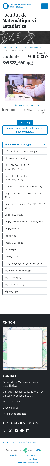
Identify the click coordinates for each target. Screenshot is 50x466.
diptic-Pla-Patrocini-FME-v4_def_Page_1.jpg (17, 167)
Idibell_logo (10, 235)
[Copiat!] (46, 56)
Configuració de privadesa (27, 463)
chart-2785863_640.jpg (16, 158)
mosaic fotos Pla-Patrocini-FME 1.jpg (23, 186)
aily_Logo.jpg (11, 291)
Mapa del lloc (15, 455)
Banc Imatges (35, 47)
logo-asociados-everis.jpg (18, 270)
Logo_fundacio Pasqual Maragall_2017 (24, 221)
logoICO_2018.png (14, 242)
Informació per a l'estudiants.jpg (21, 151)
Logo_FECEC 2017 (14, 215)
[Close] (44, 6)
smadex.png (11, 249)
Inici (4, 47)
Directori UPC (10, 407)
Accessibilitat (32, 455)
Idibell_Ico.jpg (11, 256)
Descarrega (25, 122)
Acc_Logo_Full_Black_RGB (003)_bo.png (24, 263)
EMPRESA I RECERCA (18, 47)
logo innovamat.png (14, 284)
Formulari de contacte (14, 413)
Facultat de (19, 20)
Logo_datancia (12, 228)
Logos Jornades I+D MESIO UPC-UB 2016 (23, 195)
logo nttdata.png (13, 277)
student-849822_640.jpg (25, 105)
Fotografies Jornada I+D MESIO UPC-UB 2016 (25, 206)
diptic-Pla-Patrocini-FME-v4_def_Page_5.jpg (17, 178)
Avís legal (33, 459)
